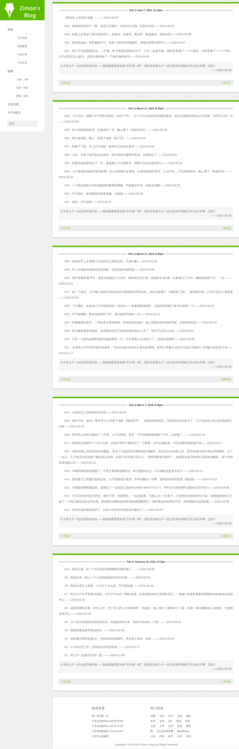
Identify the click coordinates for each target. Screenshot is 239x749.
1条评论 (226, 228)
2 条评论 (226, 82)
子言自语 (65, 82)
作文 (170, 716)
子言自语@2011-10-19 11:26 (107, 726)
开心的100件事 (165, 731)
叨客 (152, 716)
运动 (161, 721)
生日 (179, 736)
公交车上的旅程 (100, 736)
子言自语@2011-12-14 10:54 (107, 731)
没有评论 (226, 379)
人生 (152, 736)
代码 (161, 736)
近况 (179, 726)
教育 (188, 726)
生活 (152, 721)
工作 (161, 726)
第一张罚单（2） (101, 716)
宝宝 (170, 726)
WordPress (183, 731)
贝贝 (161, 716)
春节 (170, 736)
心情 (152, 726)
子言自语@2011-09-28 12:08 (107, 721)
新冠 (178, 721)
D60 (187, 721)
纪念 (188, 736)
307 (170, 721)
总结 (179, 716)
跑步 (188, 716)
